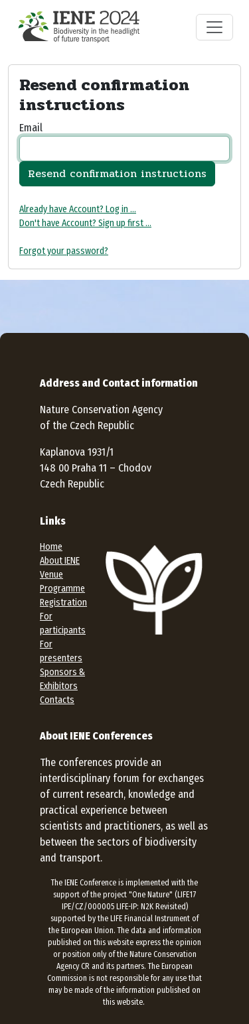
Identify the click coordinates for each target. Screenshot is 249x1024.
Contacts (57, 700)
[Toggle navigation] (214, 27)
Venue (51, 574)
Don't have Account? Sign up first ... (85, 223)
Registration (63, 602)
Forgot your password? (63, 251)
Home (51, 546)
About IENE (60, 560)
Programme (62, 588)
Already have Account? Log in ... (77, 209)
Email (30, 127)
